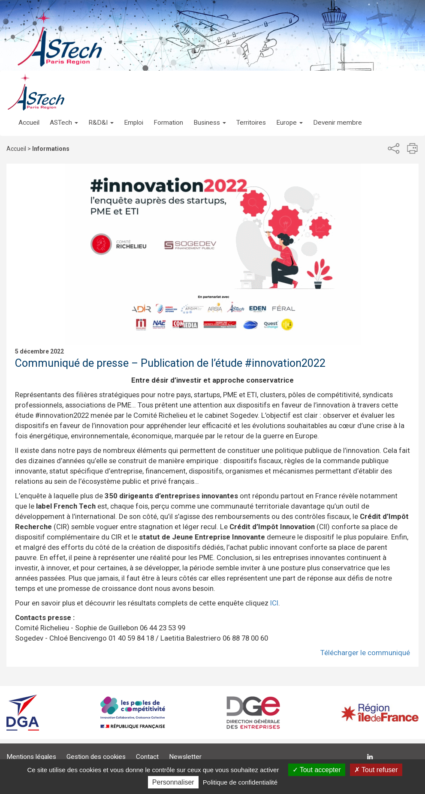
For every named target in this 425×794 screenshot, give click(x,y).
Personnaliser (173, 782)
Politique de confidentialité (240, 782)
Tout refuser (376, 769)
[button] (64, 114)
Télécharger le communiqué (365, 652)
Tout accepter (316, 769)
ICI (274, 603)
